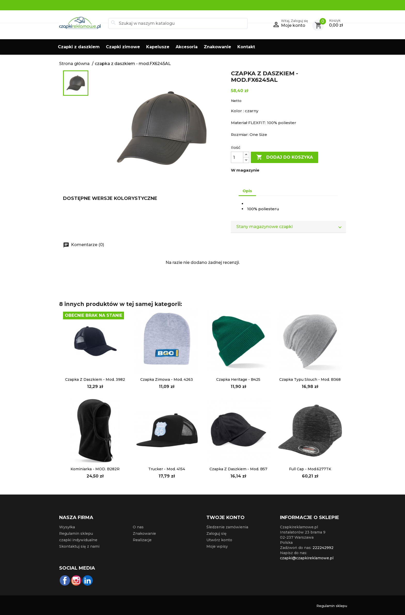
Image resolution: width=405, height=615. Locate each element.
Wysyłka (67, 527)
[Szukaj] (178, 23)
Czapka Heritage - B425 (238, 379)
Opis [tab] (247, 190)
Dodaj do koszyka (284, 157)
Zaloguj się (216, 533)
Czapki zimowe (123, 46)
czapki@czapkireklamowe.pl (306, 558)
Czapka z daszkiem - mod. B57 (238, 469)
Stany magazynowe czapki (291, 227)
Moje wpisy (217, 546)
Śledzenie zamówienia (227, 527)
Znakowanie (217, 46)
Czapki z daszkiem (79, 46)
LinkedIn (87, 580)
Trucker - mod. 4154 (166, 469)
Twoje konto (225, 517)
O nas (138, 527)
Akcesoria (187, 46)
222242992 (323, 547)
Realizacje (142, 540)
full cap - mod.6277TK (310, 469)
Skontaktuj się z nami (79, 546)
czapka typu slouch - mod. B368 (310, 379)
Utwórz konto (219, 540)
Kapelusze (157, 46)
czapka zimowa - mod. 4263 (166, 379)
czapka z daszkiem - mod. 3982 (95, 379)
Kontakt (246, 46)
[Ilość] (237, 157)
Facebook (65, 580)
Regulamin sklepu (76, 533)
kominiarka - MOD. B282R (95, 469)
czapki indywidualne (78, 540)
